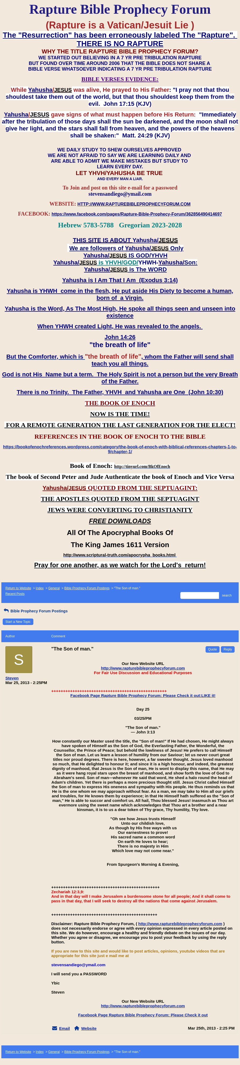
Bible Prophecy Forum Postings (87, 588)
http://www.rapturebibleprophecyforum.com (143, 668)
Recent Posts (14, 594)
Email (64, 1028)
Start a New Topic (18, 622)
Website (89, 1028)
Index (40, 588)
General (54, 588)
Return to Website (18, 588)
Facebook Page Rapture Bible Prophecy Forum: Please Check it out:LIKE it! (143, 695)
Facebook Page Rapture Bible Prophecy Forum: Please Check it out (143, 1015)
